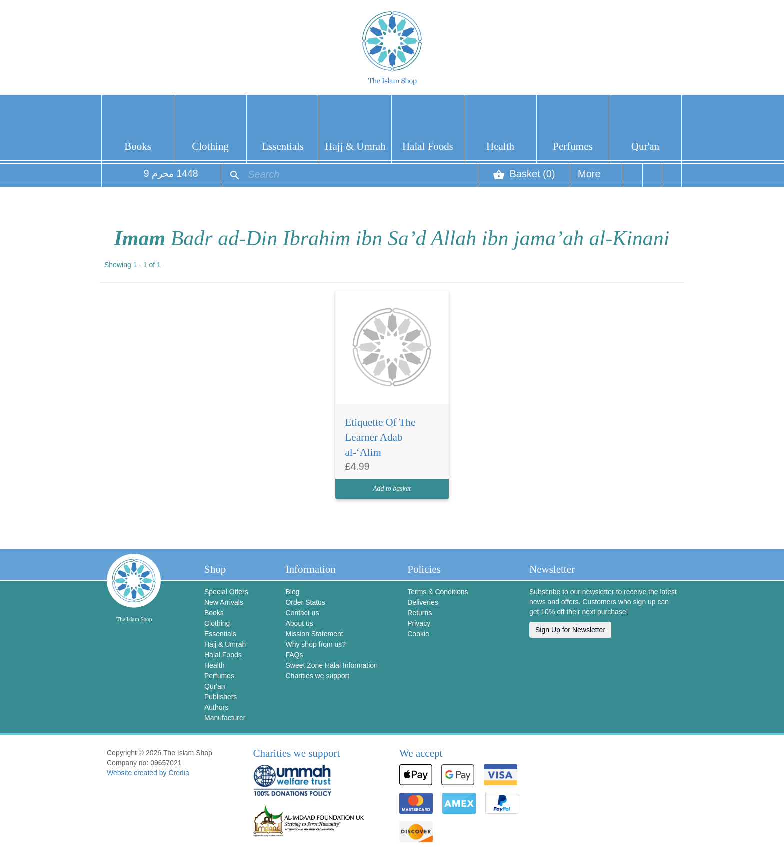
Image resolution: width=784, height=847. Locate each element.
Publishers (220, 697)
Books (138, 146)
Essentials (283, 146)
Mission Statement (314, 634)
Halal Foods (428, 146)
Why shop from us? (316, 644)
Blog (293, 592)
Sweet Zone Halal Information (332, 665)
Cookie (419, 634)
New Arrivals (224, 602)
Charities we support (318, 676)
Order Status (305, 602)
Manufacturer (225, 718)
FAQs (294, 655)
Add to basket (392, 488)
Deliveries (423, 602)
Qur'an (646, 146)
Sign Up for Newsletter (571, 630)
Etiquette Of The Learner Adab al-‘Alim (381, 437)
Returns (420, 613)
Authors (216, 707)
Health (500, 146)
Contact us (302, 613)
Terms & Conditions (438, 592)
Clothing (210, 146)
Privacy (419, 623)
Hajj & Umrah (355, 146)
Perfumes (572, 146)
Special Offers (226, 592)
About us (299, 623)
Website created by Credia (148, 773)
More (589, 177)
